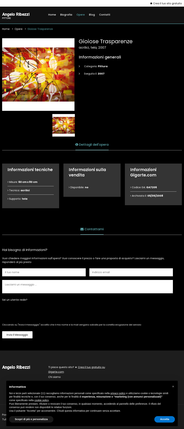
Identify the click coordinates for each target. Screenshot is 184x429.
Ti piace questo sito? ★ (76, 370)
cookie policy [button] (41, 400)
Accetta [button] (164, 419)
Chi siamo (54, 377)
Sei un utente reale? (14, 300)
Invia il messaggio (17, 335)
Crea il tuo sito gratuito (166, 3)
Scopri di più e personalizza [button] (31, 419)
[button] (173, 386)
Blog (92, 14)
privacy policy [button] (117, 393)
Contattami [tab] (92, 229)
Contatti (104, 14)
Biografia (66, 14)
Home (52, 14)
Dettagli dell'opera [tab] (92, 144)
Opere (80, 14)
